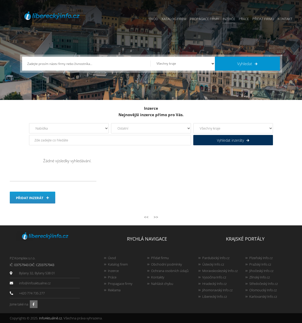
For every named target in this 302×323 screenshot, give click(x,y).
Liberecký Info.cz (214, 296)
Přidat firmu (263, 18)
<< (146, 216)
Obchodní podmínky (166, 264)
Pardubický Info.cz (216, 258)
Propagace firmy (204, 18)
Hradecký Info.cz (214, 283)
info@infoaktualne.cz (35, 283)
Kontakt (285, 18)
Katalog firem (174, 18)
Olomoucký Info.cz (263, 290)
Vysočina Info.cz (214, 277)
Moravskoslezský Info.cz (220, 270)
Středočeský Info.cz (263, 283)
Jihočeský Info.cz (261, 270)
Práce (244, 18)
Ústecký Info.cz (213, 264)
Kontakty (157, 277)
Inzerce (229, 18)
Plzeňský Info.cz (261, 258)
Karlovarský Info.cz (263, 296)
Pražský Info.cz (260, 264)
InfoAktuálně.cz (50, 318)
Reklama (114, 290)
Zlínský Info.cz (259, 277)
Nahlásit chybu (162, 283)
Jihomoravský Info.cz (217, 290)
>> (156, 216)
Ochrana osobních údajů (170, 270)
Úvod (153, 18)
